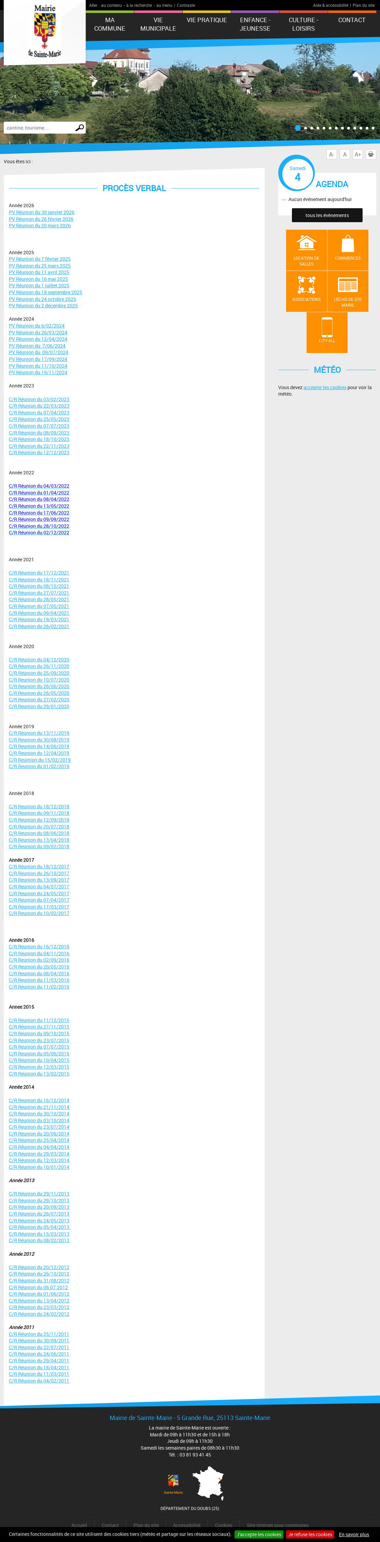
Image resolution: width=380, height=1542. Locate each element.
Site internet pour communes (278, 1525)
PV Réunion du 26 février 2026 (41, 219)
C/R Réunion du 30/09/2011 (39, 1340)
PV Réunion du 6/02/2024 (37, 325)
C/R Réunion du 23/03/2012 (39, 1307)
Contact (352, 20)
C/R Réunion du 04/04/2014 (39, 1147)
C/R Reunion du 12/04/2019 (39, 753)
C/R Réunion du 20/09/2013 (39, 1207)
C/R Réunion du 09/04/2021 (39, 613)
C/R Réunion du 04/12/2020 (39, 659)
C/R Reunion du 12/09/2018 (39, 819)
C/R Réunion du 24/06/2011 (39, 1353)
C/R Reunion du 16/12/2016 (39, 946)
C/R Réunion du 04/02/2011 (39, 1380)
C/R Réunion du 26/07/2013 (39, 1213)
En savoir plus (354, 1534)
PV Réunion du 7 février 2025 (40, 259)
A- (331, 154)
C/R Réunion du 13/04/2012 (39, 1300)
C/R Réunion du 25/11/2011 (39, 1334)
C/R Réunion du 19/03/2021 (39, 619)
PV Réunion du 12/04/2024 (38, 339)
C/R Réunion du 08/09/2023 (39, 432)
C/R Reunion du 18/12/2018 (39, 806)
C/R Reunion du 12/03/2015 (39, 1067)
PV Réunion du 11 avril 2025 (39, 272)
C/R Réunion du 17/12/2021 (39, 572)
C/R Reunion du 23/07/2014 (39, 1127)
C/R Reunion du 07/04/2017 (39, 900)
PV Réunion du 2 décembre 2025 (43, 305)
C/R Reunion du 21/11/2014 (39, 1107)
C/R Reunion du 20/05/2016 (39, 966)
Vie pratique (207, 20)
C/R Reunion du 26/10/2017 (39, 873)
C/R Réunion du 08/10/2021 (39, 586)
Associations (306, 299)
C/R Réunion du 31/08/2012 (39, 1280)
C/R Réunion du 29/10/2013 (39, 1200)
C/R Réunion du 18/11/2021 (39, 579)
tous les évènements (327, 215)
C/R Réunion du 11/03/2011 (39, 1374)
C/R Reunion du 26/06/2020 (39, 686)
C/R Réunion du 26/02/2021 (39, 626)
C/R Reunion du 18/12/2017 (39, 866)
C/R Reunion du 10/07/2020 (39, 679)
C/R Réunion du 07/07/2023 (39, 426)
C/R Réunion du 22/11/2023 (39, 446)
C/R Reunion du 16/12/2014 (39, 1100)
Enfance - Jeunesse (255, 24)
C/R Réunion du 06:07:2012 (38, 1287)
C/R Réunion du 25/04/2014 (39, 1140)
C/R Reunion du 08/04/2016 (39, 973)
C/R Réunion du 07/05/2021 (39, 606)
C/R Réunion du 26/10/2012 (39, 1273)
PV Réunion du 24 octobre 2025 (42, 299)
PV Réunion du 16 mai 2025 (38, 279)
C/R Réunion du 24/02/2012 (39, 1314)
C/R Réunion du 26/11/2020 (39, 666)
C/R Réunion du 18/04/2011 (39, 1367)
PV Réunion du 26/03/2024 (38, 332)
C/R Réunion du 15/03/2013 (39, 1234)
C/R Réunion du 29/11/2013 (39, 1193)
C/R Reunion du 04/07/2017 (39, 886)
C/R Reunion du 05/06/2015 (39, 1053)
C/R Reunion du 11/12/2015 (39, 1020)
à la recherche (139, 5)
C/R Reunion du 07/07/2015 (39, 1046)
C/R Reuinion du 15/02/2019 (40, 760)
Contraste (186, 5)
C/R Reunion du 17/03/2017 (39, 906)
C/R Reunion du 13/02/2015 (39, 1073)
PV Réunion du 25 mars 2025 (40, 265)
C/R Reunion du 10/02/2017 (39, 913)
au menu (164, 5)
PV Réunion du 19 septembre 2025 (45, 292)
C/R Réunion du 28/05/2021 (39, 599)
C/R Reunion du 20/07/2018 (39, 826)
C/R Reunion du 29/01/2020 (39, 706)
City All (327, 340)
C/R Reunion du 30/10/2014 (39, 1113)
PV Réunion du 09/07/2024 (38, 352)
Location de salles (306, 260)
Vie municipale (158, 24)
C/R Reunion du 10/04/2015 (39, 1060)
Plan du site (364, 5)
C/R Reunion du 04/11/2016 (39, 953)
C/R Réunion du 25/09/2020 (39, 673)
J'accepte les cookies (259, 1534)
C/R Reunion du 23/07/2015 (39, 1040)
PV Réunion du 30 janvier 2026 (41, 212)
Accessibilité (186, 1525)
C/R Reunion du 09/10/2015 (39, 1033)
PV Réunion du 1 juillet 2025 (39, 285)
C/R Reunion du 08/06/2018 (39, 833)
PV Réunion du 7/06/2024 (37, 345)
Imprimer (372, 154)
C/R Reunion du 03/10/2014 (39, 1120)
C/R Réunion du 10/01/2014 (39, 1167)
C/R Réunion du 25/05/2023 (39, 419)
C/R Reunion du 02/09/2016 (39, 960)
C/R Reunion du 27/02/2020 (39, 699)
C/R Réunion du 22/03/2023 (39, 405)
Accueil (79, 1525)
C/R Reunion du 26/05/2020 (39, 693)
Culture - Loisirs (303, 24)
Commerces (348, 258)
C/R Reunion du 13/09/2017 (39, 879)
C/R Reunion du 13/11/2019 (39, 733)
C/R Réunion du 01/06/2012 (39, 1294)
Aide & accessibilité (330, 5)
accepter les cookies (325, 387)
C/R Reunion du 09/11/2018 (39, 813)
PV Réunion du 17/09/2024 (38, 359)
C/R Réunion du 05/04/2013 (39, 1227)
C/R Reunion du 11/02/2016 (39, 986)
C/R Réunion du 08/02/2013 (39, 1240)
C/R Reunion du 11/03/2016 (39, 980)
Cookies (223, 1525)
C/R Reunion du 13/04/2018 (39, 840)
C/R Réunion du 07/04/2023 (39, 412)
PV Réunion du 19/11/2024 (38, 372)
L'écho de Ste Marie (348, 302)
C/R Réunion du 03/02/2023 (39, 399)
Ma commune (109, 24)
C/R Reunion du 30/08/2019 (39, 739)
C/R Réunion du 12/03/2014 (39, 1160)
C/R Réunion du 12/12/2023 (39, 452)
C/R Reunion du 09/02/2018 (39, 846)
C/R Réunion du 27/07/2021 (39, 593)
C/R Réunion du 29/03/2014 (39, 1153)
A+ (358, 154)
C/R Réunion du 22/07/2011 (39, 1347)
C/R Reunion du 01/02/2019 (39, 766)
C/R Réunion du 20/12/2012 (39, 1267)
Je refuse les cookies (310, 1534)
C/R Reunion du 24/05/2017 (39, 893)
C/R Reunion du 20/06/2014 (39, 1133)
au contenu (111, 5)
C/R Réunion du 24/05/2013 (39, 1220)
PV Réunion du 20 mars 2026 (40, 225)
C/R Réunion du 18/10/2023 (39, 439)
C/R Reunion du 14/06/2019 (39, 746)
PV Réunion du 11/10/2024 (38, 366)
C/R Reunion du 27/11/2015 (39, 1026)
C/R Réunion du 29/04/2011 (39, 1360)
